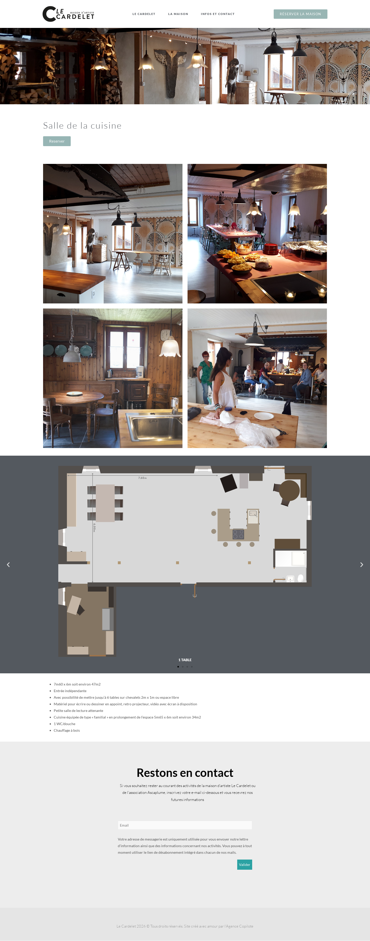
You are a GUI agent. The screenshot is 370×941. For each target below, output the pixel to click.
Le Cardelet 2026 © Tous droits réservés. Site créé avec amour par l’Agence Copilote (185, 926)
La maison (179, 13)
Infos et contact (219, 13)
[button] (8, 564)
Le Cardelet (145, 13)
